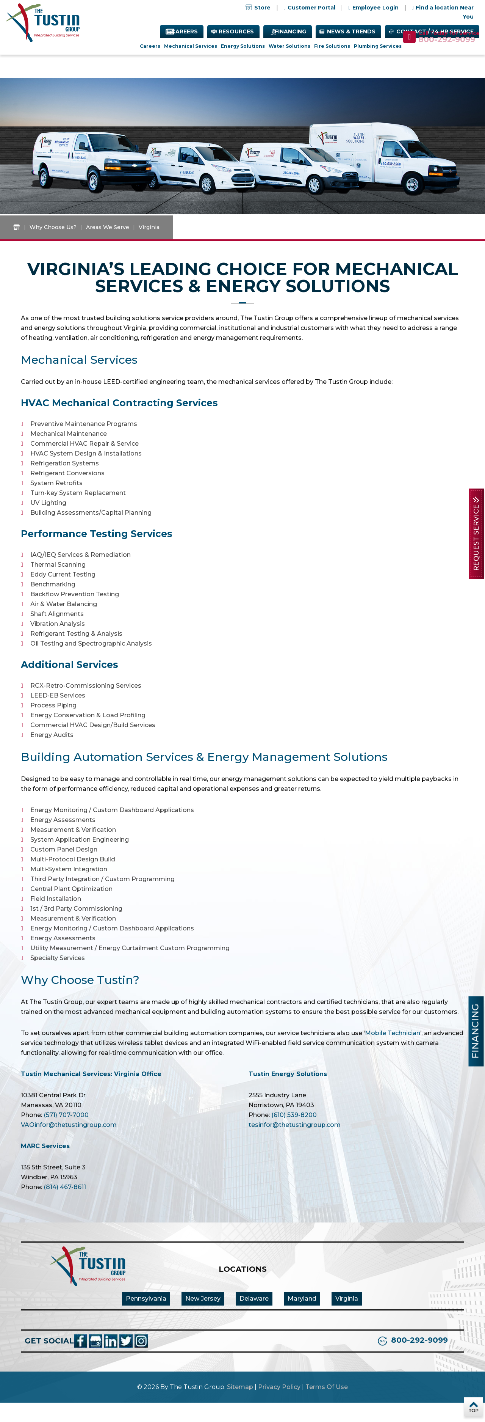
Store (258, 8)
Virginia (346, 1317)
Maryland (302, 1317)
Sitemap (240, 1406)
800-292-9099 (446, 40)
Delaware (254, 1317)
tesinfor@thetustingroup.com (295, 1144)
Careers (184, 32)
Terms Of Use (326, 1406)
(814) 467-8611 (65, 1206)
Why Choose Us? (53, 246)
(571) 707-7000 (66, 1134)
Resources (236, 32)
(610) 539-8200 (294, 1134)
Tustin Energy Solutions (288, 1093)
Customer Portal (311, 8)
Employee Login (375, 8)
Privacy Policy (279, 1406)
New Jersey (203, 1317)
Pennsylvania (146, 1317)
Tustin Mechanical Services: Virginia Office (91, 1093)
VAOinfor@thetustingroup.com (69, 1144)
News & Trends (351, 32)
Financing (290, 32)
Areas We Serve (107, 246)
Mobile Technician (392, 1052)
